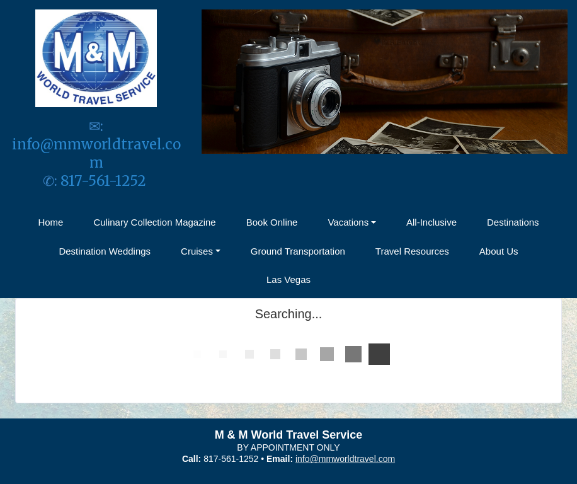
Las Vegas (288, 279)
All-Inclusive (431, 222)
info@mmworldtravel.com (96, 153)
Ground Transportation (298, 251)
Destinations (513, 222)
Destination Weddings (105, 251)
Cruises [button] (197, 251)
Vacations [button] (348, 222)
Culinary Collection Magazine (154, 222)
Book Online (272, 222)
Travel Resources (412, 251)
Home (50, 222)
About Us (498, 251)
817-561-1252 (104, 181)
